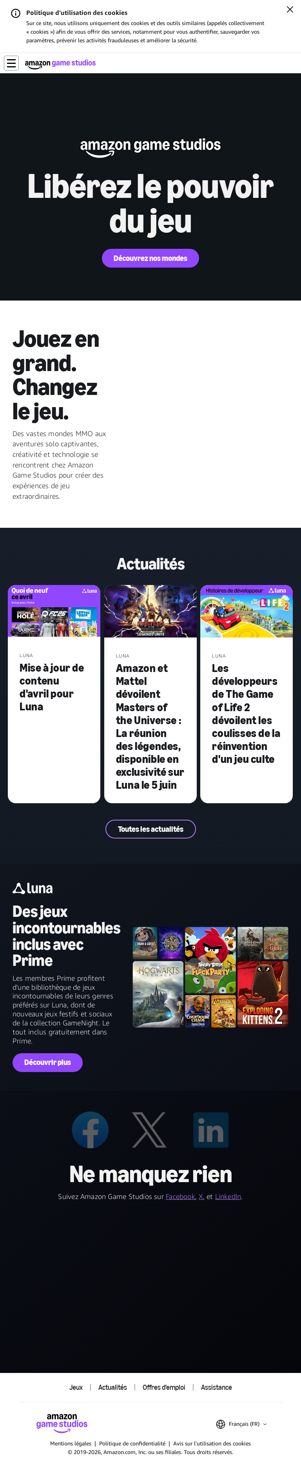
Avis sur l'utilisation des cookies (212, 1443)
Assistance (216, 1387)
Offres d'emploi (164, 1387)
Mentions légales (70, 1443)
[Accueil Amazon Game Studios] (60, 64)
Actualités (112, 1387)
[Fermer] (290, 10)
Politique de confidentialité (132, 1443)
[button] (11, 63)
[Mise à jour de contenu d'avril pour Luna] (54, 612)
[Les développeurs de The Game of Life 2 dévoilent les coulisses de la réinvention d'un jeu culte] (246, 612)
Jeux (76, 1387)
